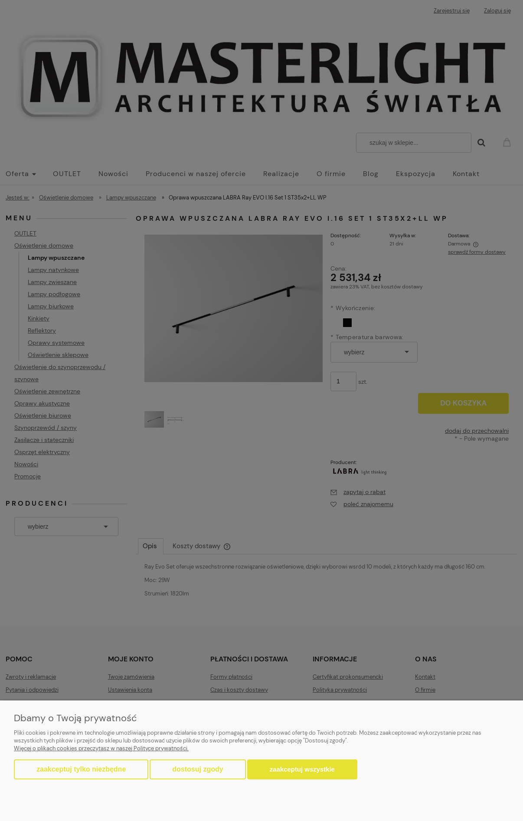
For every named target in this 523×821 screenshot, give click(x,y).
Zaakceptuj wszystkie (302, 769)
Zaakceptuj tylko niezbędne (81, 769)
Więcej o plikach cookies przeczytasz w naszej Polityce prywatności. (101, 748)
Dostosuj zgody (197, 769)
